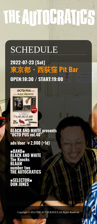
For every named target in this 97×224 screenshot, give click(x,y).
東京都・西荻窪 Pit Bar (44, 69)
